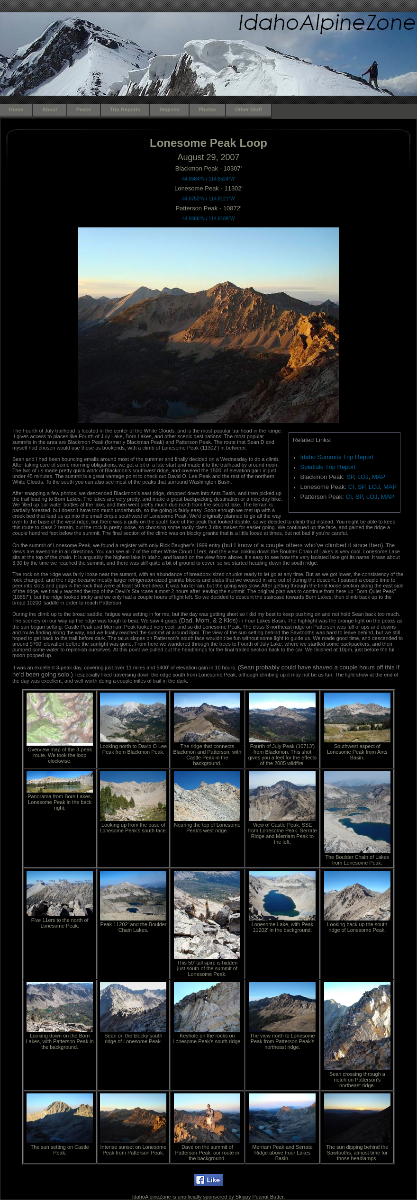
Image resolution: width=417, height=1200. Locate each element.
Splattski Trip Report (327, 466)
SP (350, 476)
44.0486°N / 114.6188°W (208, 218)
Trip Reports (125, 109)
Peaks (83, 109)
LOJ (363, 476)
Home (16, 109)
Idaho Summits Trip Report (336, 456)
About (49, 109)
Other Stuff (248, 109)
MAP (378, 476)
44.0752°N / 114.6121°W (208, 198)
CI (351, 486)
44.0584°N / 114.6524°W (208, 178)
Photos (207, 109)
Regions (169, 109)
